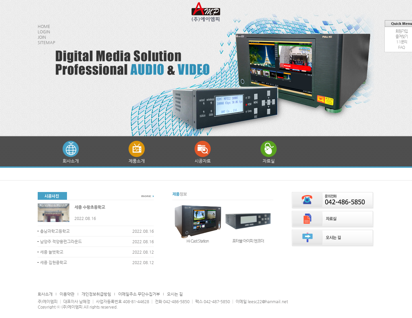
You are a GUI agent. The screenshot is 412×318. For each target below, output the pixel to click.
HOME (44, 26)
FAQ (401, 47)
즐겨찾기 (402, 36)
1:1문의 (401, 42)
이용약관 (67, 294)
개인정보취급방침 (96, 294)
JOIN (42, 37)
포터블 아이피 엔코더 (248, 240)
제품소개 (137, 160)
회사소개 (71, 160)
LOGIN (44, 31)
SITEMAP (46, 42)
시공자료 (203, 160)
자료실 (269, 160)
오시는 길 (175, 294)
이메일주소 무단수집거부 (139, 294)
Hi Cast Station (197, 240)
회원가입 (402, 31)
